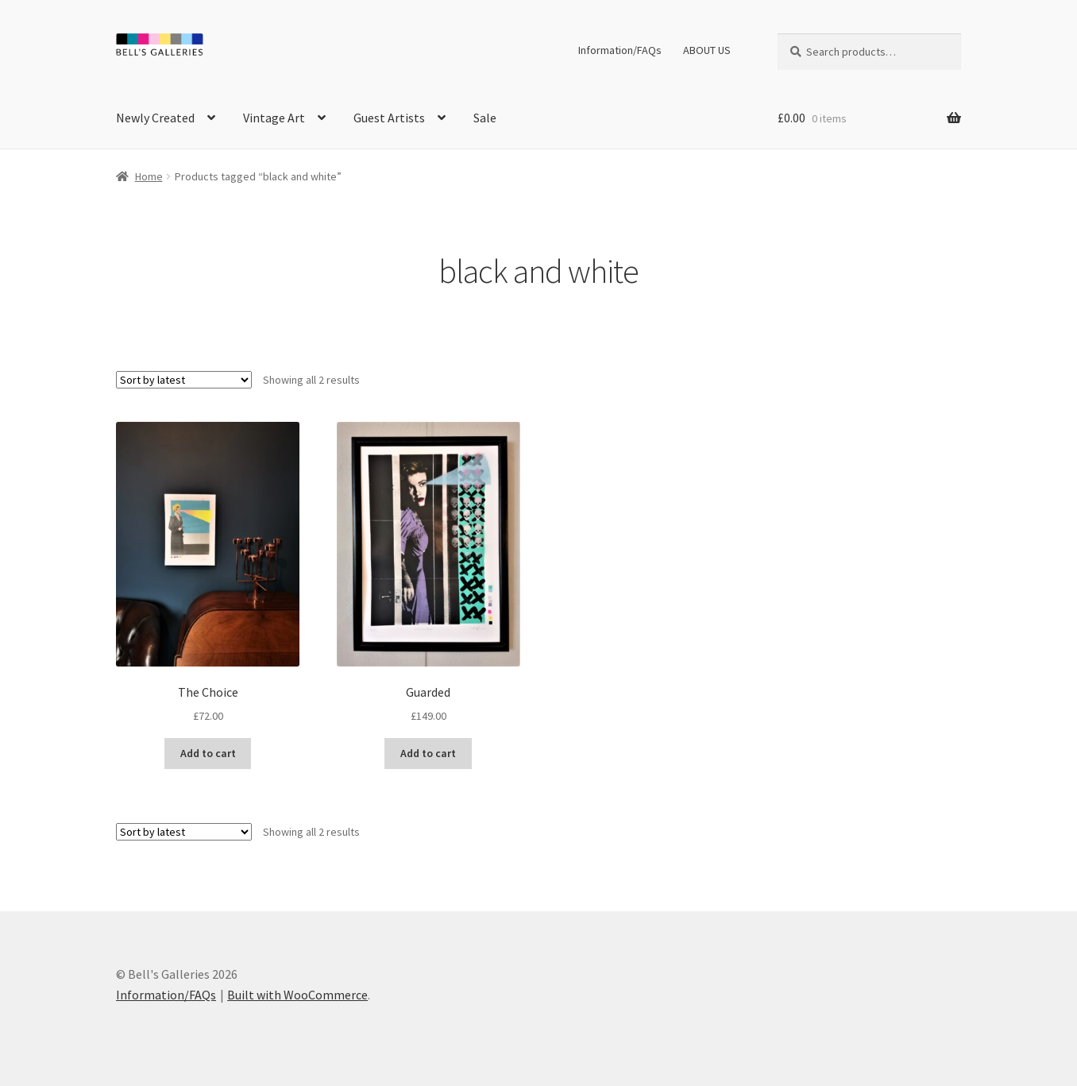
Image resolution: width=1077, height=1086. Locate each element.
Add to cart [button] (208, 753)
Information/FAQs (620, 50)
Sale (484, 118)
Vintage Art (274, 118)
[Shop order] (184, 379)
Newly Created (155, 118)
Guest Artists (389, 118)
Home (149, 176)
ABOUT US (707, 50)
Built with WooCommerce (297, 995)
